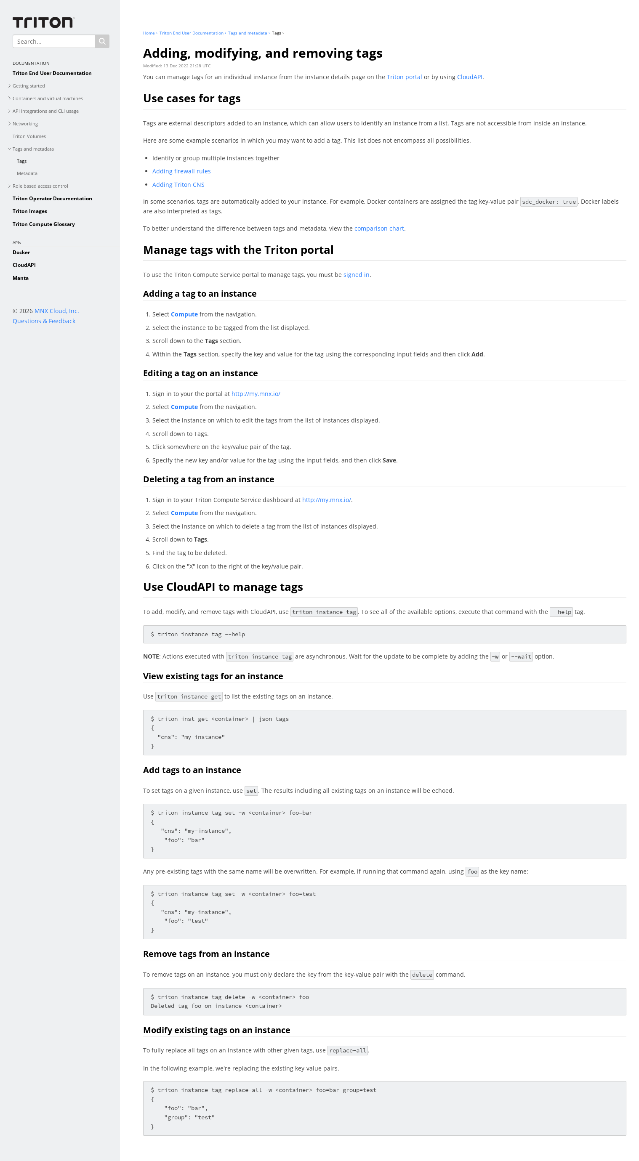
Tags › (278, 33)
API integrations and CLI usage (46, 111)
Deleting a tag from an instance (208, 479)
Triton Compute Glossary (44, 224)
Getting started (29, 85)
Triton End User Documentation (52, 73)
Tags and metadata (33, 149)
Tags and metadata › (249, 33)
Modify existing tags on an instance (216, 1030)
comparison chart (379, 228)
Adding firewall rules (181, 171)
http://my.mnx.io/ (256, 394)
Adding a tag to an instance (200, 293)
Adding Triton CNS (178, 185)
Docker (21, 252)
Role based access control (40, 186)
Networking (25, 123)
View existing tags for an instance (213, 676)
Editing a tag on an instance (200, 373)
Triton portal (404, 77)
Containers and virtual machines (48, 98)
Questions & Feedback (44, 321)
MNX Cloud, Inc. (57, 311)
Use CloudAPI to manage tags (223, 586)
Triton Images (30, 211)
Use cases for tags (192, 98)
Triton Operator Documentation (52, 198)
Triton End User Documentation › (193, 33)
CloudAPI (24, 264)
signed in (356, 275)
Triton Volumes (29, 136)
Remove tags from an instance (206, 953)
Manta (21, 278)
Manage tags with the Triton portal (238, 249)
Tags (22, 161)
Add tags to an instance (192, 770)
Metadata (27, 173)
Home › (150, 33)
